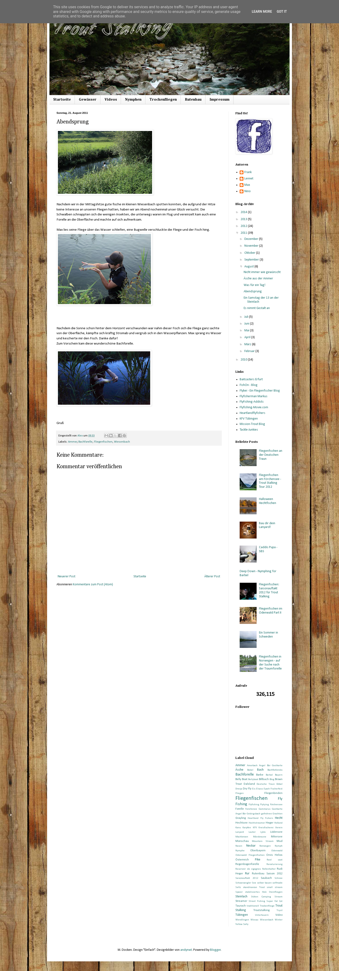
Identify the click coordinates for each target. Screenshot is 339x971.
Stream (278, 897)
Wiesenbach (122, 441)
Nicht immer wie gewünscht (262, 272)
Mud (279, 841)
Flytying (264, 804)
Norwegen (265, 846)
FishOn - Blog (249, 385)
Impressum (220, 100)
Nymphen (133, 100)
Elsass (259, 789)
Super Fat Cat (274, 901)
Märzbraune (259, 837)
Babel (250, 770)
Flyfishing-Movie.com (254, 407)
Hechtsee (241, 822)
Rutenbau (193, 100)
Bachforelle (85, 441)
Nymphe (240, 850)
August (249, 266)
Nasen (238, 846)
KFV (255, 827)
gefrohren (266, 813)
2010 (244, 359)
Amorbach (252, 765)
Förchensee (276, 804)
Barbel (269, 775)
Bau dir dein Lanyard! (267, 525)
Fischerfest (276, 789)
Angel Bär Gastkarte (270, 765)
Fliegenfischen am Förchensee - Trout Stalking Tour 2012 (270, 481)
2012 (244, 226)
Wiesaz (254, 920)
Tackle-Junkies (249, 430)
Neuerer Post (66, 576)
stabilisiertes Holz (255, 892)
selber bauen (264, 883)
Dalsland (249, 784)
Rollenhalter (269, 869)
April (247, 337)
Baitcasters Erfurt (251, 379)
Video (278, 915)
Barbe (259, 774)
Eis (253, 789)
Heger (269, 822)
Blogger (215, 950)
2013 (244, 219)
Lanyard (239, 832)
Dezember (251, 239)
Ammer (72, 441)
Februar (249, 351)
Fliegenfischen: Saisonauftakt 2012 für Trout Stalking (269, 590)
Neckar (251, 846)
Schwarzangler (243, 883)
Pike (257, 859)
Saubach (266, 878)
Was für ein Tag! (254, 285)
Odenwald (276, 850)
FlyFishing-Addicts (252, 402)
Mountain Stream (263, 841)
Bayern (278, 775)
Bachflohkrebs (274, 770)
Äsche (239, 770)
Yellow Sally (241, 924)
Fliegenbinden (273, 793)
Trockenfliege (267, 906)
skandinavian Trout (254, 887)
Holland (278, 823)
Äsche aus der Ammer (258, 278)
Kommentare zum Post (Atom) (93, 584)
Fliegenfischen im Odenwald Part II (270, 610)
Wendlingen (242, 920)
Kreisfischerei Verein (270, 827)
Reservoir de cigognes (248, 869)
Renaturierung (274, 864)
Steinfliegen (275, 892)
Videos (111, 100)
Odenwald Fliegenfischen (250, 855)
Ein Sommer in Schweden (268, 634)
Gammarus (264, 809)
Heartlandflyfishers (252, 413)
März (248, 344)
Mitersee (276, 836)
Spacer (239, 892)
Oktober (250, 253)
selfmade (277, 883)
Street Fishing (257, 901)
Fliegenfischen (103, 441)
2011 (244, 233)
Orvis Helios (274, 855)
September (252, 260)
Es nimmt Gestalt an (257, 308)
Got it (282, 11)
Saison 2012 (274, 873)
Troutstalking (261, 910)
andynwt (186, 950)
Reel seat (274, 860)
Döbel (279, 784)
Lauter (252, 832)
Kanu (238, 827)
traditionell (253, 906)
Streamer (241, 901)
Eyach (267, 789)
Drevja (238, 789)
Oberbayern (258, 850)
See (254, 883)
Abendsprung (253, 291)
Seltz (238, 887)
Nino (247, 191)
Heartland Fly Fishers (260, 818)
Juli (246, 317)
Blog (272, 779)
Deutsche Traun (266, 784)
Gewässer (88, 100)
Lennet (248, 178)
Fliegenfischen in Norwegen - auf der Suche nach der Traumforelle (270, 662)
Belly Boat (241, 779)
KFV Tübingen (249, 418)
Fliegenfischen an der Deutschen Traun (270, 455)
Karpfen (246, 827)
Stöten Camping (261, 897)
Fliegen (239, 793)
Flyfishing (254, 804)
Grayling (240, 818)
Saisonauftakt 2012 (246, 878)
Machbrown (241, 837)
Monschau (242, 841)
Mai (247, 330)
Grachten (277, 813)
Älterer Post (212, 576)
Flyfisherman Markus (253, 396)
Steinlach (241, 896)
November (251, 246)
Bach (260, 770)
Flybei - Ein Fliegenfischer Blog (260, 390)
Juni (247, 323)
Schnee (278, 878)
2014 (244, 212)
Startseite (62, 100)
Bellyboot (253, 779)
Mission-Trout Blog (252, 424)
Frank (248, 172)
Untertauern (262, 915)
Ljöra (263, 832)
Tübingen (241, 915)
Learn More (262, 11)
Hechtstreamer (257, 823)
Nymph (278, 846)
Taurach (240, 905)
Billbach (264, 779)
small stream (274, 887)
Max (247, 185)
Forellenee (251, 809)
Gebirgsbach (253, 813)
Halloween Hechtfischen (267, 501)
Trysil (279, 910)
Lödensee (276, 832)
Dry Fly (247, 788)
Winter (278, 920)
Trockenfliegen (163, 100)
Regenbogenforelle (247, 864)
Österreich (242, 859)
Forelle (239, 809)
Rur (247, 873)
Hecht (278, 818)
